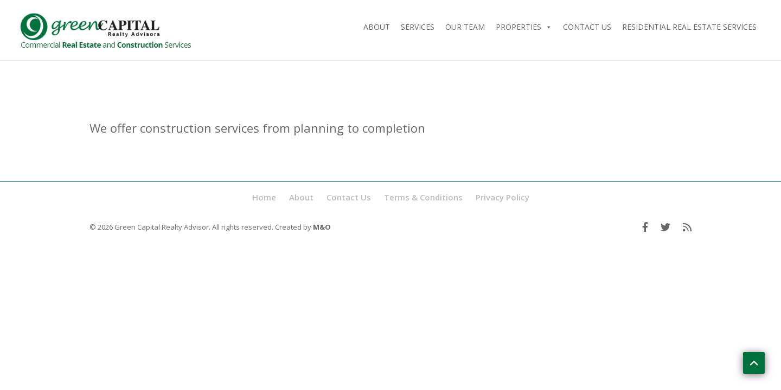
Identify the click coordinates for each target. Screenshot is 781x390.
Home (264, 197)
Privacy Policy (502, 197)
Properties (524, 27)
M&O (322, 227)
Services (417, 27)
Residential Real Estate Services (689, 27)
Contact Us (587, 27)
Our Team (465, 27)
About (376, 27)
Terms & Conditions (423, 197)
